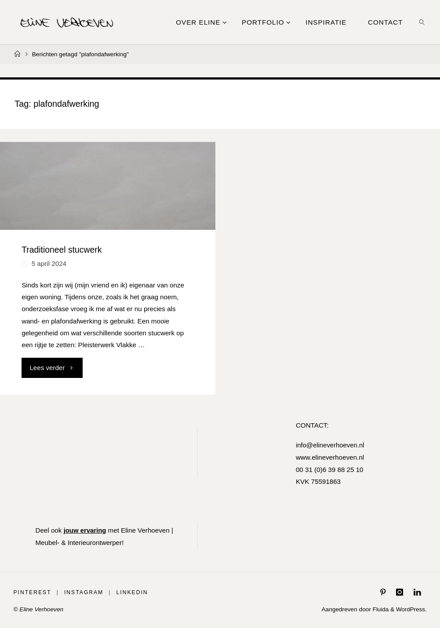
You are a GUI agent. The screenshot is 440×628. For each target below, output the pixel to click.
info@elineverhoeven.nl (330, 445)
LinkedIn (132, 592)
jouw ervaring (85, 530)
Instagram (83, 592)
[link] (422, 22)
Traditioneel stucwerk (62, 249)
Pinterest (32, 592)
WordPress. (410, 609)
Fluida (379, 609)
